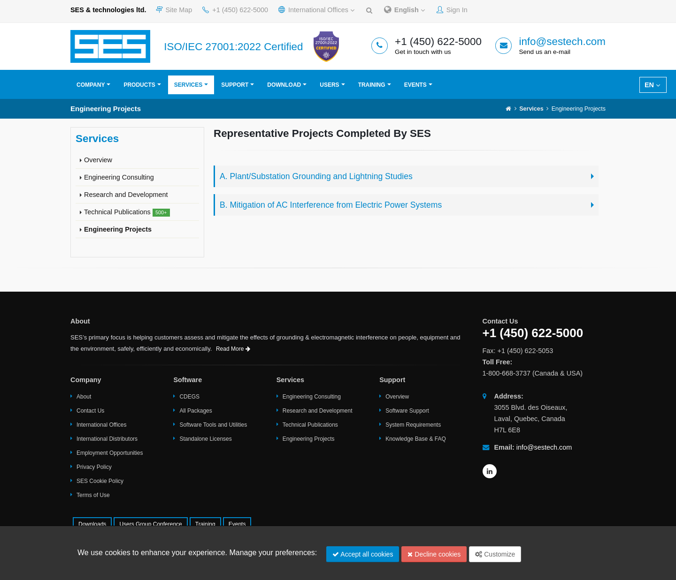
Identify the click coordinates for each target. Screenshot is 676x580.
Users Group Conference (150, 524)
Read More (233, 349)
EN (652, 85)
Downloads (92, 524)
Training (371, 85)
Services (188, 85)
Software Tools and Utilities (213, 425)
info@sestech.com (562, 41)
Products (139, 85)
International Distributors (107, 439)
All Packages (195, 410)
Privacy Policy (94, 467)
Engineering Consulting (119, 177)
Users (329, 85)
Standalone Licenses (205, 439)
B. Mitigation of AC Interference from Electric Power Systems (331, 205)
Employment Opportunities (110, 453)
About (84, 396)
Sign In (452, 10)
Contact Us (90, 410)
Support (234, 85)
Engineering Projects (118, 229)
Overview (98, 160)
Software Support (407, 410)
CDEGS (189, 396)
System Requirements (413, 425)
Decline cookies (434, 554)
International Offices (316, 10)
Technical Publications (127, 212)
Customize (495, 554)
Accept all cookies (362, 554)
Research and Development (126, 194)
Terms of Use (93, 495)
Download (284, 85)
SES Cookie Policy (100, 481)
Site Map (174, 10)
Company (91, 85)
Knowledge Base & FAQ (415, 439)
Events (415, 85)
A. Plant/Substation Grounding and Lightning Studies (316, 176)
